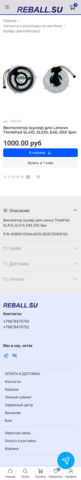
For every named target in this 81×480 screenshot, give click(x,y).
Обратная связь (18, 433)
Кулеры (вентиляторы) (21, 31)
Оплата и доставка (20, 441)
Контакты (13, 382)
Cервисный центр (19, 405)
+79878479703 (16, 321)
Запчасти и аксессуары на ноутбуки (32, 26)
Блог (9, 421)
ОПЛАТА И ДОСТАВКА (22, 374)
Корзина (12, 389)
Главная (9, 21)
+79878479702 (16, 327)
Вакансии (13, 413)
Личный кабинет (18, 397)
